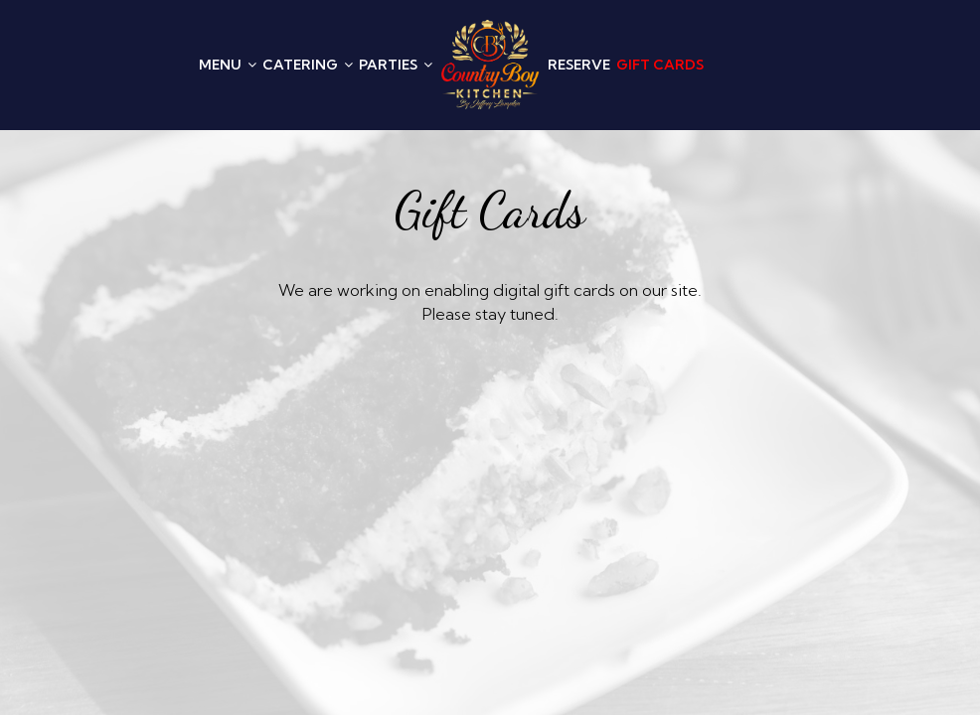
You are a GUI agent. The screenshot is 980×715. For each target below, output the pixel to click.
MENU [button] (227, 64)
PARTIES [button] (395, 64)
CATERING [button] (307, 64)
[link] (490, 64)
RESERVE (579, 64)
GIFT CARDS (660, 64)
